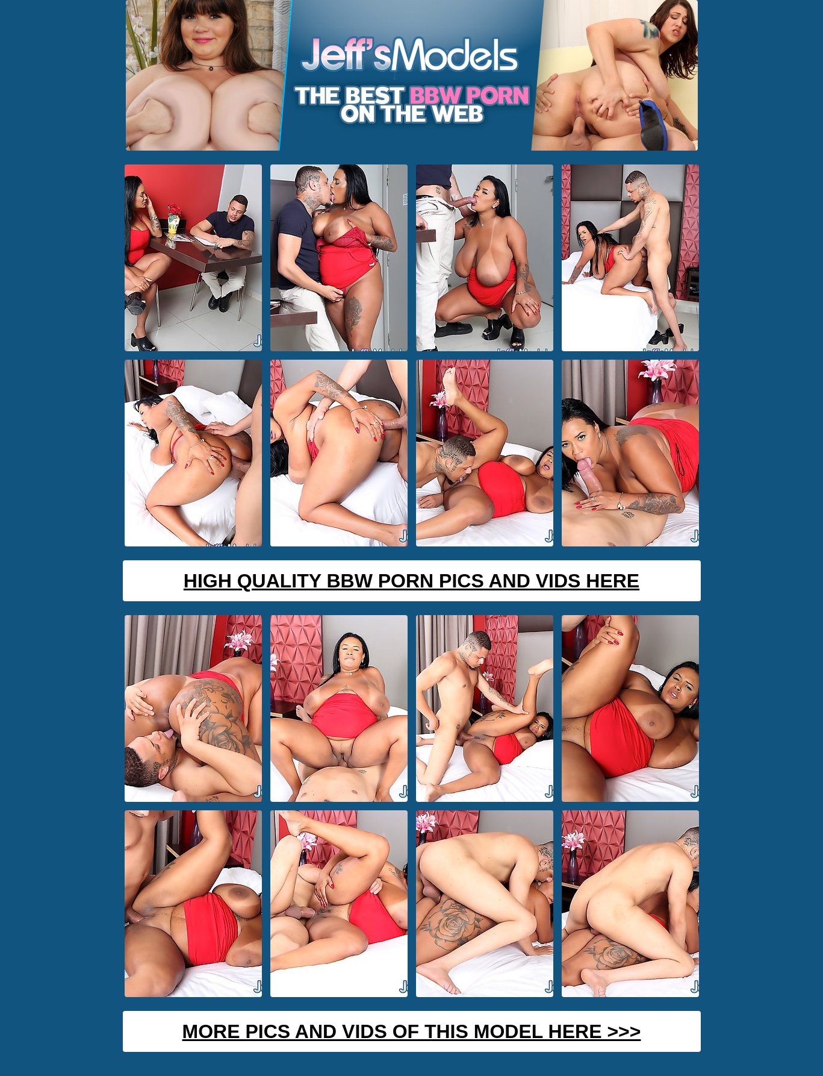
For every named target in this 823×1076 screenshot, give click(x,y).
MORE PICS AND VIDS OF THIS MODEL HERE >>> (411, 1031)
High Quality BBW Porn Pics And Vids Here (411, 581)
